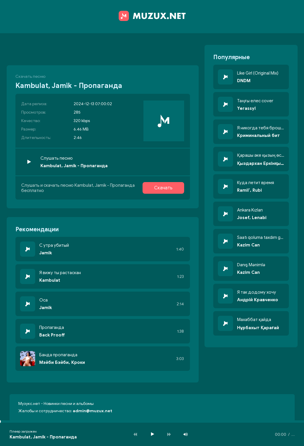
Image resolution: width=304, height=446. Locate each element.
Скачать (163, 188)
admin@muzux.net (92, 410)
